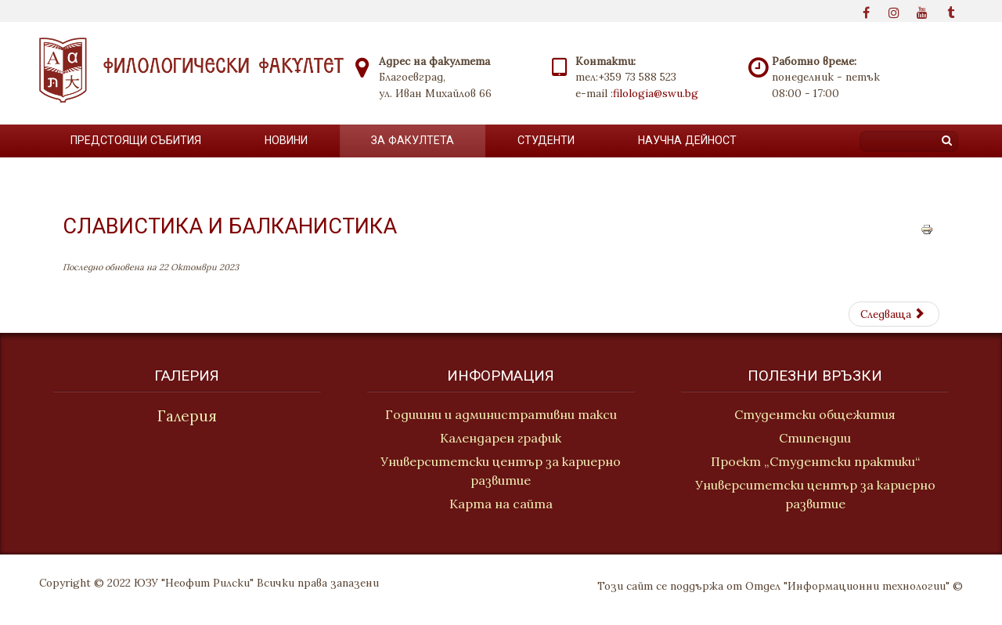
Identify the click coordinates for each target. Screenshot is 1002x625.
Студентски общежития (817, 414)
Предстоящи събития (135, 140)
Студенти (546, 140)
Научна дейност (687, 140)
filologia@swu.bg (655, 93)
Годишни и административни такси (501, 414)
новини (286, 140)
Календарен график (500, 438)
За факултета (412, 140)
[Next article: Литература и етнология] (894, 314)
